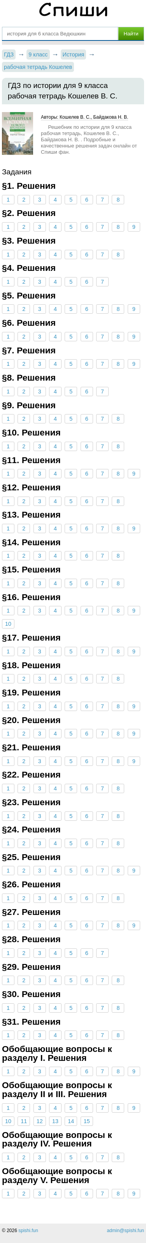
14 (71, 1121)
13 (55, 1121)
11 (24, 1121)
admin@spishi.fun (125, 1230)
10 (8, 624)
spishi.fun (28, 1230)
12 (40, 1121)
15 (87, 1121)
